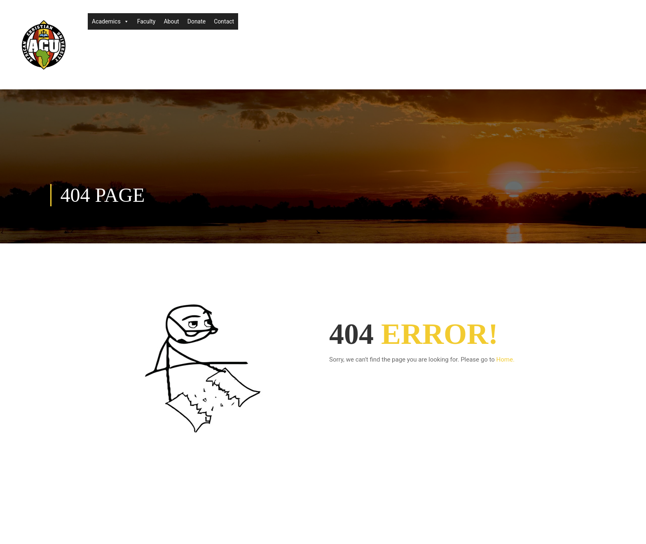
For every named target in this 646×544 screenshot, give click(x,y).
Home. (505, 359)
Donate (196, 21)
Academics (110, 21)
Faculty (146, 21)
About (171, 21)
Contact (224, 21)
